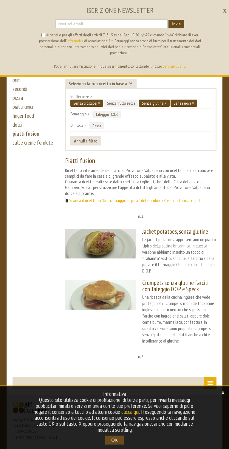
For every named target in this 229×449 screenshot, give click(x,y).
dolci (17, 125)
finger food (23, 116)
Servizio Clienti (174, 66)
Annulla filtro (86, 141)
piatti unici (23, 107)
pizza (18, 98)
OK (114, 439)
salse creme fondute (33, 142)
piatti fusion (26, 133)
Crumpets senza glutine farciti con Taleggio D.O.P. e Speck (175, 286)
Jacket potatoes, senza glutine (175, 231)
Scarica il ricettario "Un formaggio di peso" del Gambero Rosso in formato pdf (134, 200)
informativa (74, 41)
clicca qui (130, 411)
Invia (176, 24)
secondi (20, 89)
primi (17, 80)
